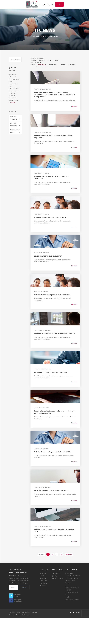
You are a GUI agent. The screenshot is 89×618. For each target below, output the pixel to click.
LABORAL (63, 65)
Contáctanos (25, 615)
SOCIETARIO (53, 65)
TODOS (56, 60)
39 (61, 554)
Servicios (11, 615)
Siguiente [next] (69, 554)
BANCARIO (72, 65)
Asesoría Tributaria (13, 118)
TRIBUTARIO (42, 65)
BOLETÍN (41, 60)
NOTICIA (33, 60)
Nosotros (34, 612)
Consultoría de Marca (15, 131)
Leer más (12, 103)
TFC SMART (56, 573)
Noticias (18, 615)
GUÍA (49, 60)
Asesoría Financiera (13, 124)
